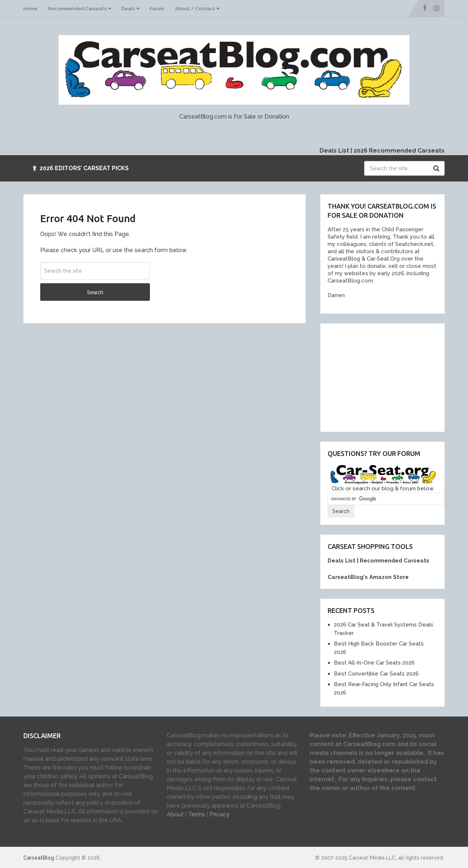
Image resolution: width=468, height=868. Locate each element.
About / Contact (195, 8)
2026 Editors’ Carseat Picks (81, 168)
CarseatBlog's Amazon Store (368, 577)
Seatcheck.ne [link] (412, 244)
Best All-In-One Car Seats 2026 (374, 662)
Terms (196, 814)
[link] (342, 258)
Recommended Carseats (77, 8)
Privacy (220, 814)
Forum (157, 8)
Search (437, 168)
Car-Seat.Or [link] (380, 258)
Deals (128, 8)
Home (30, 8)
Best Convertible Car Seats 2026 (376, 673)
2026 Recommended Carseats (399, 150)
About (175, 814)
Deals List (334, 150)
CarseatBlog (38, 858)
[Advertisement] (382, 376)
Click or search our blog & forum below (383, 488)
